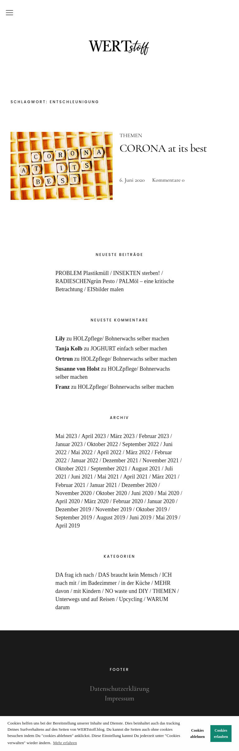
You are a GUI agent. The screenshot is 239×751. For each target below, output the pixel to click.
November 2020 (73, 493)
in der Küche (135, 583)
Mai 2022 (82, 452)
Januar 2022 (84, 460)
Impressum (119, 698)
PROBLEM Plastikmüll (82, 273)
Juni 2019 (140, 517)
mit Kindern (87, 591)
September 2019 (73, 517)
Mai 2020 (169, 493)
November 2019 (113, 509)
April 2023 (94, 436)
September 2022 (140, 444)
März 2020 (96, 501)
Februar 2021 (70, 485)
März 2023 (122, 436)
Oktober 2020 (111, 493)
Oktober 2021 (70, 468)
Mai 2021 (108, 477)
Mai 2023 (66, 436)
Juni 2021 (82, 477)
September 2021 (109, 468)
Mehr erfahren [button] (65, 742)
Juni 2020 (142, 493)
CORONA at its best (163, 148)
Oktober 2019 (151, 509)
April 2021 (135, 477)
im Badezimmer (99, 583)
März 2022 (138, 452)
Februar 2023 (154, 436)
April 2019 (67, 525)
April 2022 (109, 452)
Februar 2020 (128, 501)
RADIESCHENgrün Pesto (85, 281)
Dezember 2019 (73, 509)
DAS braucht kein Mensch (127, 575)
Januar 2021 (103, 485)
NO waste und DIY (126, 591)
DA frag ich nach (74, 575)
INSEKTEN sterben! (136, 273)
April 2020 (67, 501)
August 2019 (110, 517)
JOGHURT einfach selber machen (129, 348)
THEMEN (131, 135)
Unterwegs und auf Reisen (85, 599)
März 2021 (164, 477)
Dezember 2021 (120, 460)
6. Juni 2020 (132, 179)
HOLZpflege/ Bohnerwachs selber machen (121, 338)
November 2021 (161, 460)
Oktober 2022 (102, 444)
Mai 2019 (167, 517)
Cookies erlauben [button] (221, 733)
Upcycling (130, 599)
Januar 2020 (161, 501)
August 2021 (146, 468)
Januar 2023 (68, 444)
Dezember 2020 (139, 485)
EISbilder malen (105, 289)
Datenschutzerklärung (119, 689)
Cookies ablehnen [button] (197, 733)
